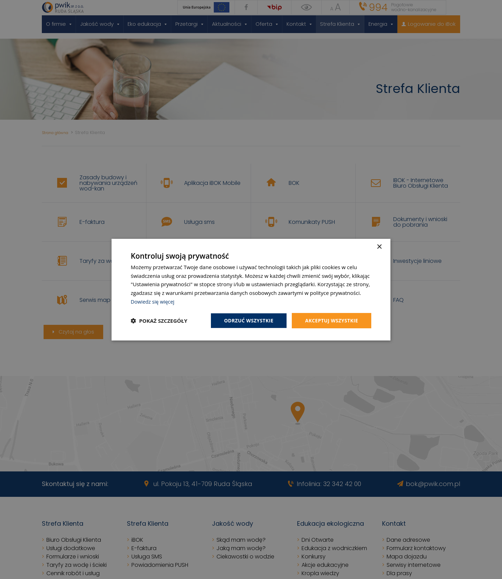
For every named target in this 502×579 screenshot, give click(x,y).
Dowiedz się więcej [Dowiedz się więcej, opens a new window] (153, 301)
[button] (159, 320)
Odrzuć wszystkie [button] (247, 320)
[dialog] (251, 289)
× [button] (379, 246)
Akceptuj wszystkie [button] (331, 320)
